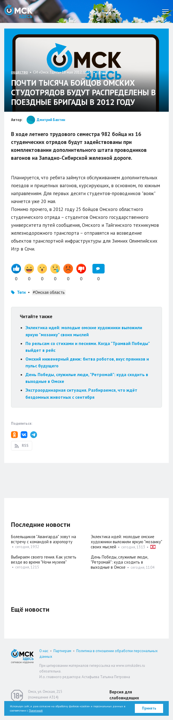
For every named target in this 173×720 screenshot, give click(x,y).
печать (102, 72)
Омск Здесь (18, 11)
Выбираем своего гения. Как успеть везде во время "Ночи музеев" (43, 559)
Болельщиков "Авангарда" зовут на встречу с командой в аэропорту (43, 539)
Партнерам (62, 650)
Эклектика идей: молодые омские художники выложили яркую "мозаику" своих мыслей (126, 541)
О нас (43, 650)
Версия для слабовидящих (124, 694)
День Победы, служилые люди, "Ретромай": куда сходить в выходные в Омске (119, 562)
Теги (21, 292)
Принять (149, 708)
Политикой (36, 710)
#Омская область (49, 292)
